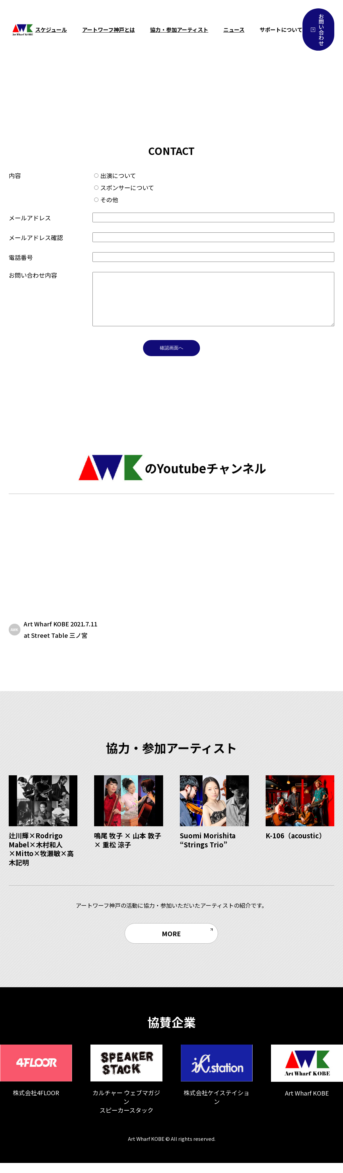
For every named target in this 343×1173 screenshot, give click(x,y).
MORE (171, 943)
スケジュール (51, 29)
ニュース (234, 29)
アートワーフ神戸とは (108, 29)
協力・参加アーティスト (179, 29)
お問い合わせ (317, 29)
